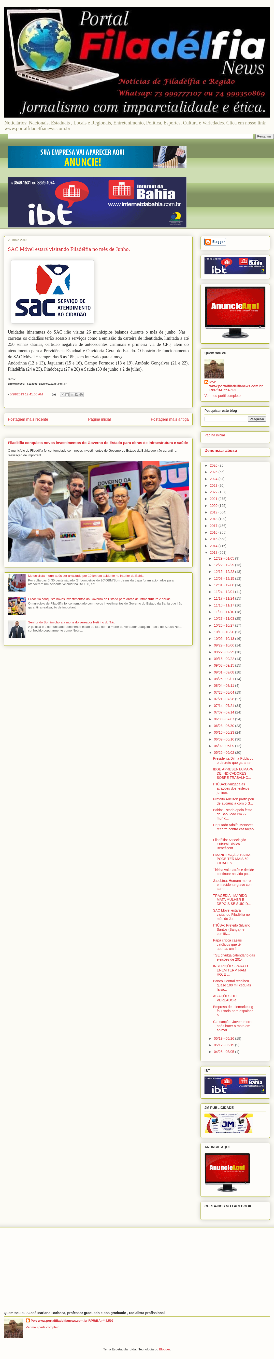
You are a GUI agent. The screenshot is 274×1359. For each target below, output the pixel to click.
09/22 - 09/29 (224, 652)
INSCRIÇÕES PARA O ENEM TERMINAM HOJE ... (230, 970)
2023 (214, 485)
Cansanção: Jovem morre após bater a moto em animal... (232, 1026)
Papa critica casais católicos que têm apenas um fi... (228, 944)
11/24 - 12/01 (224, 592)
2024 (214, 479)
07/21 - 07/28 (224, 699)
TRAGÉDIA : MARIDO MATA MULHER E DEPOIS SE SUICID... (232, 900)
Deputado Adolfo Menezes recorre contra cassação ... (233, 829)
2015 (214, 539)
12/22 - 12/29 (224, 565)
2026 (214, 465)
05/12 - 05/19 (224, 1045)
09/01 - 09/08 (224, 672)
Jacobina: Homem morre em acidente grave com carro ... (233, 885)
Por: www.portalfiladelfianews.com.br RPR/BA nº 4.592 (236, 386)
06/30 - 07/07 (224, 719)
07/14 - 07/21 (224, 706)
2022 (214, 492)
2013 (214, 552)
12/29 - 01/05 (224, 558)
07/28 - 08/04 (224, 692)
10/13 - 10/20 (224, 632)
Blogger (164, 1349)
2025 (214, 472)
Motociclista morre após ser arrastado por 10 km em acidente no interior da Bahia (86, 576)
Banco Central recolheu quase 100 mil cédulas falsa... (232, 985)
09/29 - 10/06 (224, 645)
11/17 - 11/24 (224, 598)
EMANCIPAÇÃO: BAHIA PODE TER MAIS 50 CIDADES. (231, 859)
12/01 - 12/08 (224, 585)
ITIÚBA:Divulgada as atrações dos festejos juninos (231, 788)
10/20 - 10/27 (224, 625)
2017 (214, 526)
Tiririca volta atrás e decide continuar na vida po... (233, 872)
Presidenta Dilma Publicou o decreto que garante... (233, 760)
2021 (214, 499)
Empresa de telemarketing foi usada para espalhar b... (233, 1011)
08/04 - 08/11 (224, 685)
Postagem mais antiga (170, 419)
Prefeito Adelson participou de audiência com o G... (233, 801)
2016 (214, 532)
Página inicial (99, 419)
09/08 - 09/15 (224, 665)
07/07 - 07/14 (224, 712)
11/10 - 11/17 (224, 605)
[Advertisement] (137, 1269)
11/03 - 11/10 (224, 612)
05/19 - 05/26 (224, 1038)
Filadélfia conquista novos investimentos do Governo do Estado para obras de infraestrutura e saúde (98, 443)
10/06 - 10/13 (224, 639)
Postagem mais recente (28, 419)
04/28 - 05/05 (224, 1052)
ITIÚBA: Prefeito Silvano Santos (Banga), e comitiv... (231, 929)
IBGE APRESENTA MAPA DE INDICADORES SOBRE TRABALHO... (233, 773)
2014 (214, 546)
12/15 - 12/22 (224, 572)
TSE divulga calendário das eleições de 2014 (234, 957)
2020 (214, 506)
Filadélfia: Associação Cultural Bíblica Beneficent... (229, 844)
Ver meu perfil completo (222, 396)
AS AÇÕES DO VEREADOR (225, 998)
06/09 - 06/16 (224, 739)
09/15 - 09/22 (224, 659)
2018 (214, 519)
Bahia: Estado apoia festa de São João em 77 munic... (232, 814)
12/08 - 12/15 (224, 578)
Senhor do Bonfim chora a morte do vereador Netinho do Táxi (71, 622)
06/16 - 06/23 (224, 732)
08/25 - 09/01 (224, 679)
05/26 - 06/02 (224, 752)
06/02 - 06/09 (224, 746)
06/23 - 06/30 (224, 726)
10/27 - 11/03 (224, 618)
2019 (214, 512)
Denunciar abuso (220, 450)
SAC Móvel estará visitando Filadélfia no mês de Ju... (231, 914)
